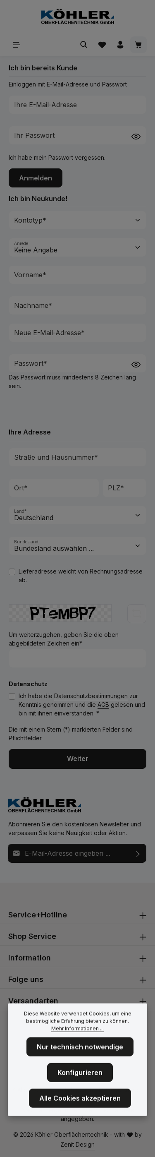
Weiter (77, 759)
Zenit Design (77, 1144)
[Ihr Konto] (120, 44)
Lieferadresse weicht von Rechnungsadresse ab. (81, 575)
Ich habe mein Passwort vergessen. (57, 157)
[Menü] (16, 44)
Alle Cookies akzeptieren (80, 1104)
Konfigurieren (80, 1079)
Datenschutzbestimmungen (91, 695)
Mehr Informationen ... (77, 1035)
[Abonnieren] (138, 853)
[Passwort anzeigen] (136, 136)
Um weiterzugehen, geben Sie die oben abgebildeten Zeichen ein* (64, 639)
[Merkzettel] (102, 44)
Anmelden (35, 178)
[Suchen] (84, 44)
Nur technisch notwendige (80, 1053)
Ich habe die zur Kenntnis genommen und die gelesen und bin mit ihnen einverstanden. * (82, 704)
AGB (103, 704)
